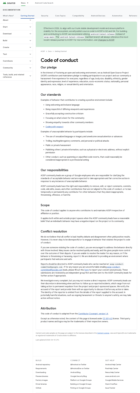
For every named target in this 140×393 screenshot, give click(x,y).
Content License (103, 333)
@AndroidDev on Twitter (79, 368)
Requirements (41, 368)
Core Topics (60, 16)
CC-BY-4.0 (107, 318)
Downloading (41, 372)
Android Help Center (113, 364)
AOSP (43, 51)
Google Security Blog (78, 376)
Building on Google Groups (80, 384)
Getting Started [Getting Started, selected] (27, 16)
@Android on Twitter (78, 364)
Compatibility (78, 16)
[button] (14, 20)
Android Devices (98, 16)
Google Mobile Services (114, 380)
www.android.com (112, 376)
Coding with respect (54, 127)
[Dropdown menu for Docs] (28, 3)
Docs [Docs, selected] (23, 3)
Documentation (11, 10)
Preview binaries (42, 376)
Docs (50, 51)
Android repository (43, 364)
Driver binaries (41, 384)
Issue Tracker (110, 388)
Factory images (42, 380)
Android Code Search (44, 3)
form (86, 270)
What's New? (8, 16)
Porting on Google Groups (80, 388)
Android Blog (75, 372)
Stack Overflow (111, 384)
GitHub (38, 388)
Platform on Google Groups (81, 380)
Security (44, 16)
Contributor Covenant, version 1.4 (93, 314)
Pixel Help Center (111, 368)
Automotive (117, 16)
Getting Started (61, 51)
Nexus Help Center (112, 372)
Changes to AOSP (106, 40)
